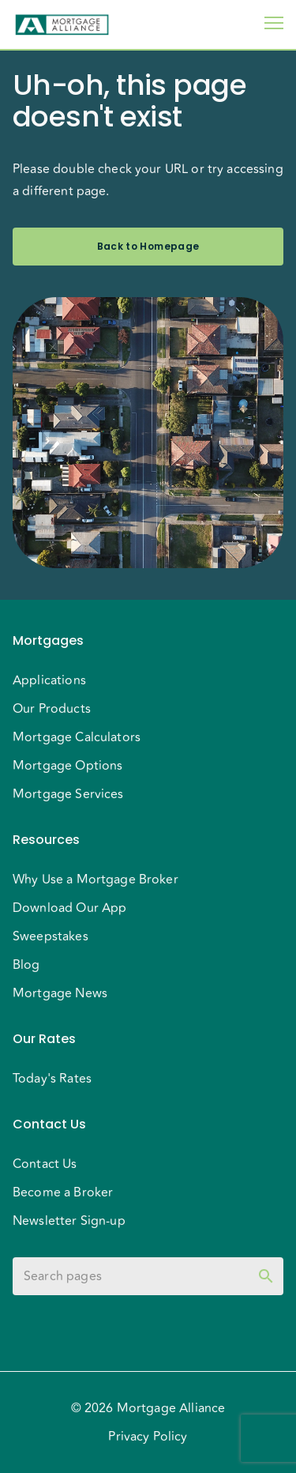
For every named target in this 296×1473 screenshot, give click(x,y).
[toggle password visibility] (266, 1276)
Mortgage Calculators (77, 737)
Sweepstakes (50, 936)
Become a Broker (63, 1192)
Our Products (52, 708)
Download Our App (69, 907)
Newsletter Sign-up (69, 1220)
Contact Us (45, 1164)
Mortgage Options (67, 765)
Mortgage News (60, 993)
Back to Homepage (148, 247)
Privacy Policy (147, 1436)
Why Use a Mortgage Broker (95, 879)
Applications (49, 680)
